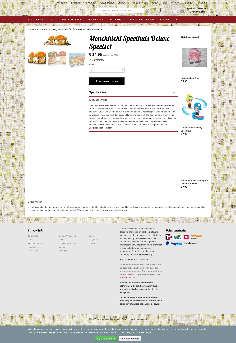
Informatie (75, 2)
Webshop (62, 2)
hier (128, 292)
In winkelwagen (108, 81)
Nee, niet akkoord (130, 338)
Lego (91, 236)
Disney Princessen (142, 19)
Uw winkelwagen (198, 8)
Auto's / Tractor (71, 19)
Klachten (154, 2)
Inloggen (189, 2)
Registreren (202, 2)
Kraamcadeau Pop (190, 78)
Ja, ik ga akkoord (106, 338)
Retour (165, 2)
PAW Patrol (117, 19)
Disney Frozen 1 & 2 (68, 243)
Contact (121, 2)
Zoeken (147, 10)
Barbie (92, 243)
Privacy (175, 2)
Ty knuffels (35, 19)
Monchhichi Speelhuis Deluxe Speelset (82, 29)
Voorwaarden (89, 2)
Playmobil (93, 239)
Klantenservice (139, 2)
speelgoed (56, 29)
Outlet (164, 19)
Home (31, 29)
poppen (62, 247)
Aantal (92, 64)
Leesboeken (95, 19)
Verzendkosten (106, 2)
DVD (52, 19)
